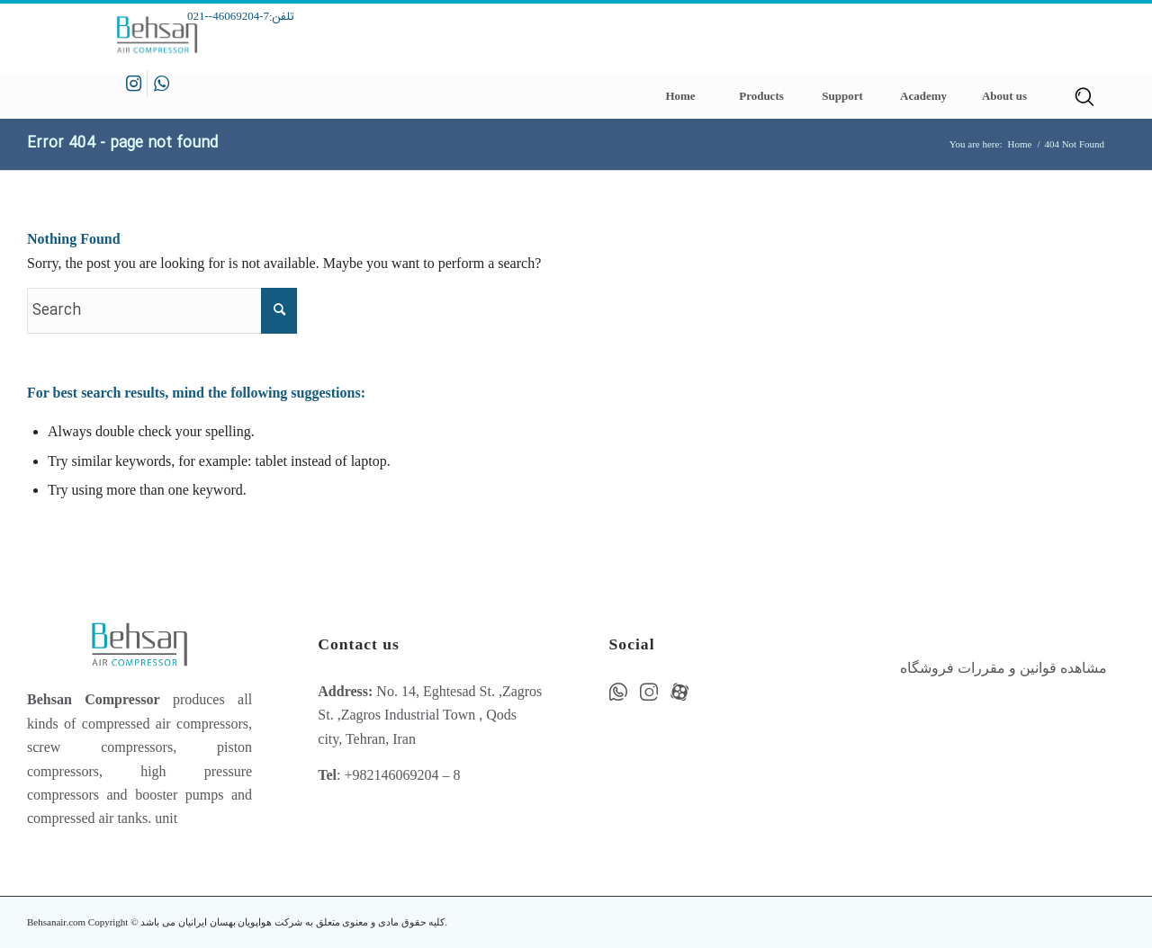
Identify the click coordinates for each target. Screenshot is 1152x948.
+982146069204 (391, 775)
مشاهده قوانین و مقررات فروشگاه (1003, 667)
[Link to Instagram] (134, 83)
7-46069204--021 (228, 15)
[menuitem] (680, 96)
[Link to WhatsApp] (161, 83)
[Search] (1084, 96)
